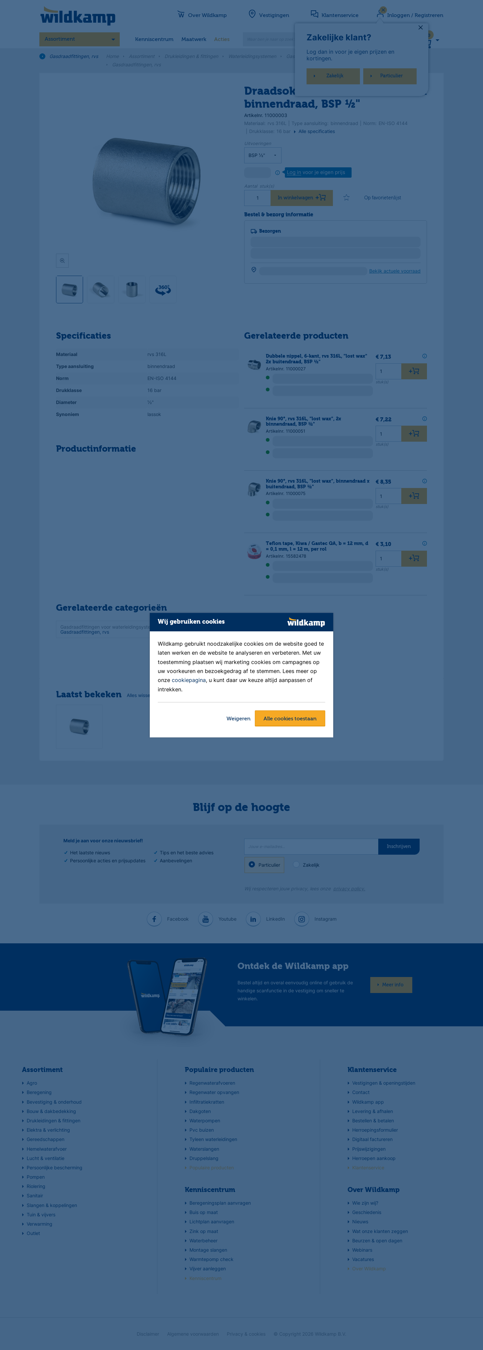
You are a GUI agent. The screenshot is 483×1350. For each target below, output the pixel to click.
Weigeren (238, 719)
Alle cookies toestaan (290, 719)
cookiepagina (189, 680)
